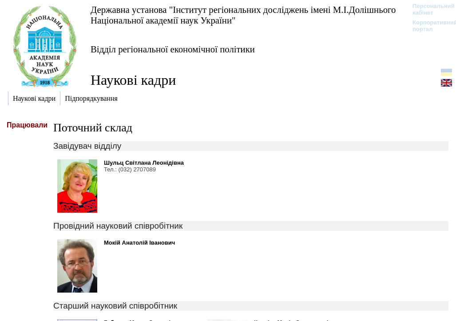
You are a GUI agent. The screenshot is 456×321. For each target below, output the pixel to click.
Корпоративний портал (429, 25)
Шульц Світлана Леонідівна (144, 162)
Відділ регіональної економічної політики (173, 49)
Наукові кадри (133, 80)
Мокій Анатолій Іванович (139, 242)
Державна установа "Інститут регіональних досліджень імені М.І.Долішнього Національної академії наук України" (243, 14)
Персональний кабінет (429, 9)
